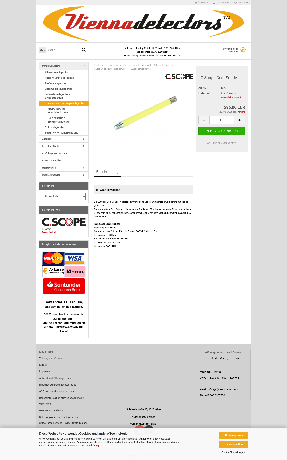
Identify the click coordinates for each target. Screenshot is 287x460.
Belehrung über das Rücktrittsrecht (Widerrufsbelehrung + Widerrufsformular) (63, 420)
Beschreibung (107, 172)
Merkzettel (241, 2)
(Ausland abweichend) (231, 97)
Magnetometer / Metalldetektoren (58, 110)
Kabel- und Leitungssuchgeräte (66, 103)
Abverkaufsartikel (51, 160)
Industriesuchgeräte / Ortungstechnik (57, 96)
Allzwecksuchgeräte (56, 72)
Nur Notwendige (233, 444)
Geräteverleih (49, 167)
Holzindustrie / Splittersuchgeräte (59, 120)
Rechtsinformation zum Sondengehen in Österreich (62, 400)
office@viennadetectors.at (144, 55)
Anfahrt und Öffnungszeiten (55, 378)
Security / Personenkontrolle (61, 132)
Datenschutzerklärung (87, 445)
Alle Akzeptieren (233, 435)
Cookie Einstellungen (233, 452)
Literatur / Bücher (51, 146)
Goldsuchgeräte (54, 127)
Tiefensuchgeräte (55, 83)
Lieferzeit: (204, 93)
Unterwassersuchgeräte (59, 88)
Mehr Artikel (49, 232)
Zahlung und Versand (51, 358)
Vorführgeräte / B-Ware (54, 153)
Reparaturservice (51, 175)
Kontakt (43, 364)
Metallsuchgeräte (51, 65)
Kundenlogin (221, 2)
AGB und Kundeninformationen (57, 391)
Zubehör (46, 139)
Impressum (45, 371)
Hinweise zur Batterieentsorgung (57, 384)
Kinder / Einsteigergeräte (59, 77)
